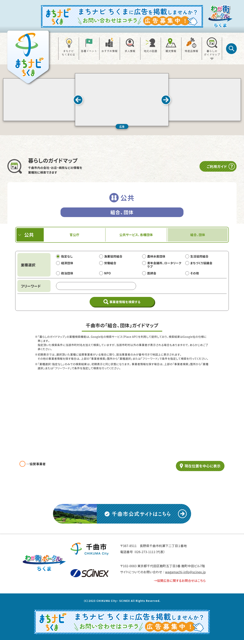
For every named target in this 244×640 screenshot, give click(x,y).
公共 (29, 234)
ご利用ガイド (221, 166)
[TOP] (28, 57)
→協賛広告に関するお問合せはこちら (180, 580)
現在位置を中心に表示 (203, 465)
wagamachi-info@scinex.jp (185, 572)
